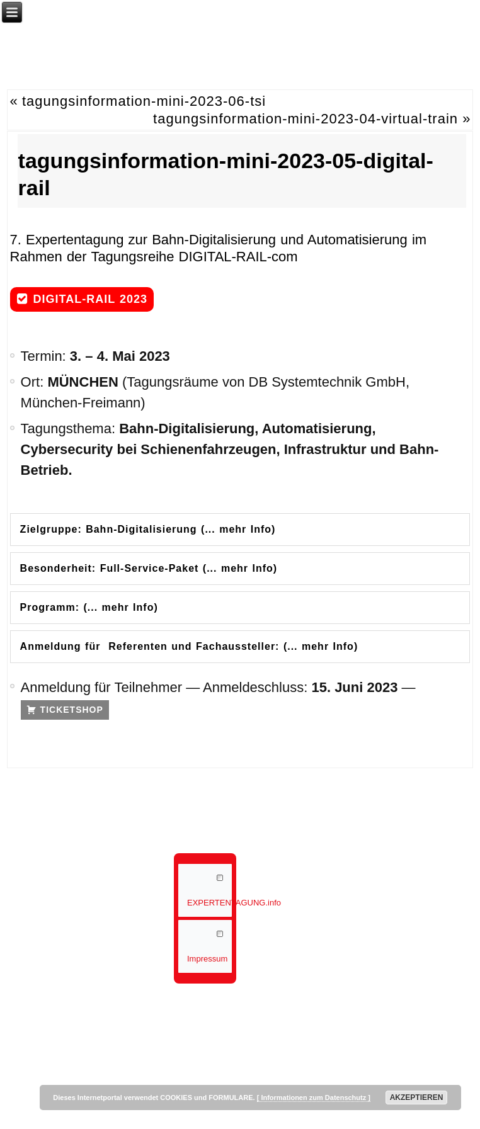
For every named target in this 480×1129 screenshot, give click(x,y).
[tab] (240, 529)
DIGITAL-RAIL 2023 (90, 299)
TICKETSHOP (71, 710)
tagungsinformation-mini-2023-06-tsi (144, 101)
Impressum (207, 958)
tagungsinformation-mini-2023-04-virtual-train (305, 119)
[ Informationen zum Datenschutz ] (313, 1097)
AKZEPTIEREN (416, 1097)
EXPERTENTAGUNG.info (209, 902)
